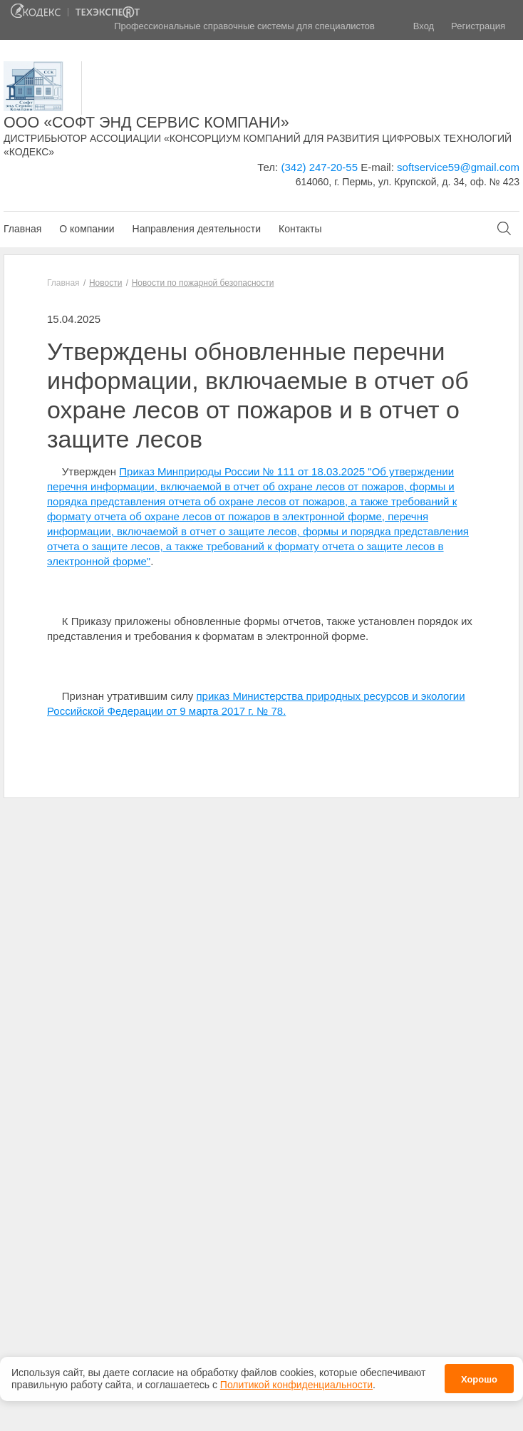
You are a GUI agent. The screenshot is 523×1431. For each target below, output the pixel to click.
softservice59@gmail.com (458, 167)
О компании (86, 228)
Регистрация (478, 26)
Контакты (300, 228)
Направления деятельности (197, 228)
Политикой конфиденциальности (296, 1380)
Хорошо (479, 1375)
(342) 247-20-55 (319, 167)
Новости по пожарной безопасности (203, 283)
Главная (22, 228)
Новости (105, 283)
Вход (423, 26)
